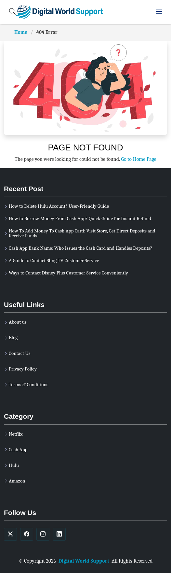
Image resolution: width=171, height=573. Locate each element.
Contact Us (20, 353)
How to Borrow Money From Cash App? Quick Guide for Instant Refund (80, 218)
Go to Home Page (138, 159)
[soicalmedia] (10, 534)
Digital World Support (84, 561)
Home (20, 32)
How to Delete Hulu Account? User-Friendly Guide (59, 206)
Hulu (14, 465)
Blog (13, 337)
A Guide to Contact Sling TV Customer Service (54, 260)
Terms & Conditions (28, 384)
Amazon (17, 481)
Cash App (18, 449)
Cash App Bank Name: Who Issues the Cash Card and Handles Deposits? (80, 248)
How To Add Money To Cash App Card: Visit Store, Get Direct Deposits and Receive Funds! (82, 233)
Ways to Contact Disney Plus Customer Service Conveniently (68, 273)
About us (18, 322)
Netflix (15, 434)
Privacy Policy (23, 369)
